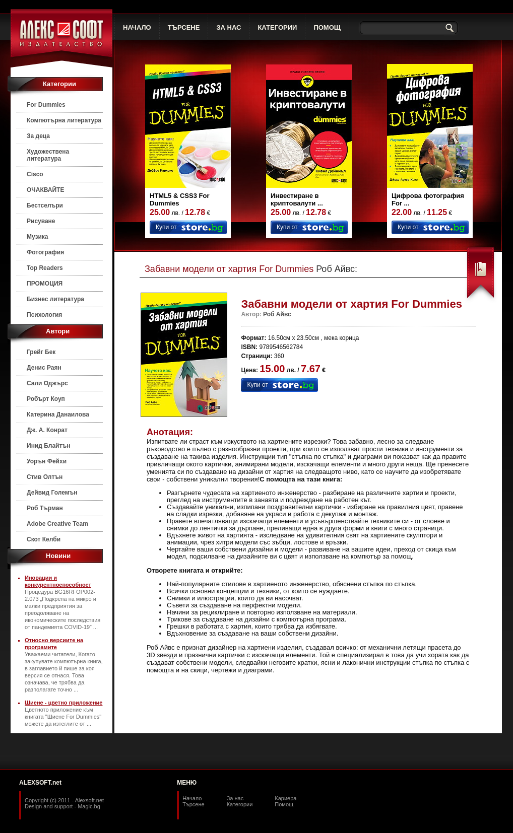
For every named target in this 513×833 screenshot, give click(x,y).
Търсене (193, 804)
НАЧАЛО (137, 27)
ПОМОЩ (327, 27)
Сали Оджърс (47, 383)
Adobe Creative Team (57, 523)
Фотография (45, 252)
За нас (235, 798)
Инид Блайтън (48, 445)
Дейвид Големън (52, 492)
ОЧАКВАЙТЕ (45, 189)
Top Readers (45, 267)
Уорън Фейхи (47, 461)
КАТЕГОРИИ (277, 27)
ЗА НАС (228, 27)
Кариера (285, 798)
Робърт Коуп (46, 398)
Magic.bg (89, 806)
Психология (44, 314)
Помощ (284, 804)
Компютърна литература (64, 120)
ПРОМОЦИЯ (44, 283)
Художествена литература (48, 155)
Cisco (35, 174)
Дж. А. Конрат (47, 430)
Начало (192, 798)
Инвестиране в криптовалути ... (297, 199)
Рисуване (41, 221)
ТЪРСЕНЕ (184, 27)
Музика (37, 236)
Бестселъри (45, 205)
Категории (240, 804)
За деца (38, 136)
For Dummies (46, 104)
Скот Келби (43, 539)
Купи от (166, 227)
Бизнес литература (55, 299)
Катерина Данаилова (58, 414)
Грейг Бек (41, 352)
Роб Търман (45, 508)
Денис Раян (44, 367)
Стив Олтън (44, 476)
